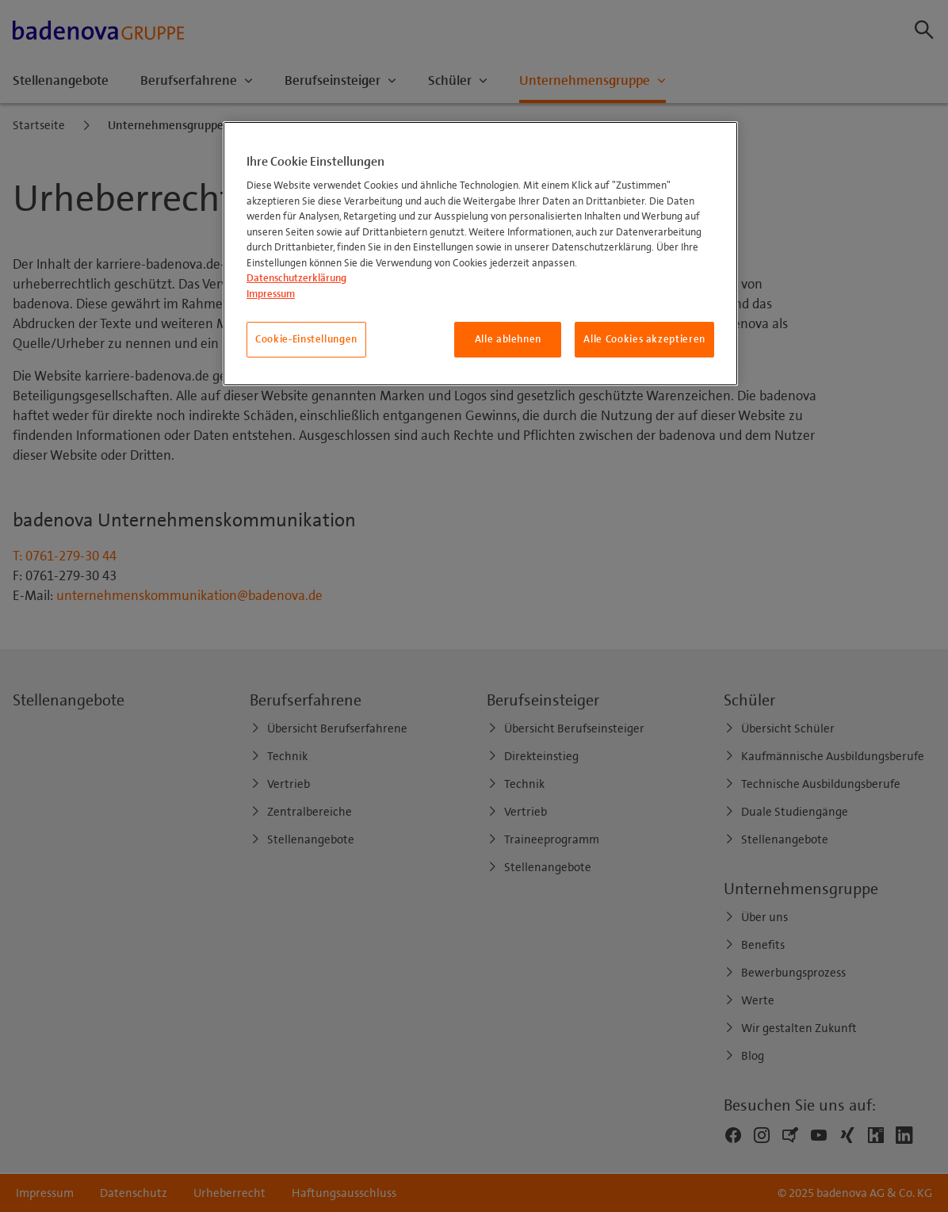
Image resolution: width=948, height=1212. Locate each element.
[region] (480, 253)
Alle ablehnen (508, 339)
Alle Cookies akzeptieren (644, 339)
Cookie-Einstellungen (306, 339)
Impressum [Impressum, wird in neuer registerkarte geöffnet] (271, 294)
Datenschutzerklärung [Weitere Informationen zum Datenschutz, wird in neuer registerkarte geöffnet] (296, 278)
